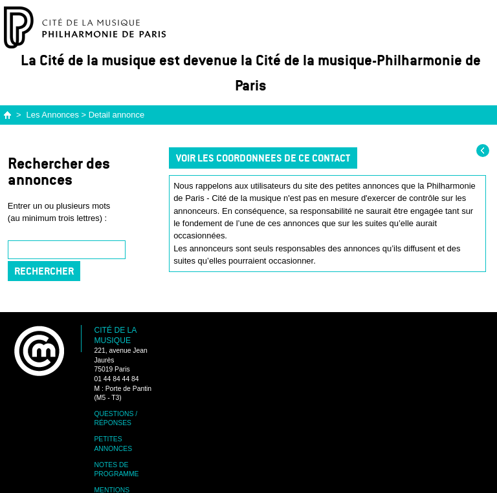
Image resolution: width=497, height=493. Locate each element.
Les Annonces (53, 115)
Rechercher (44, 271)
